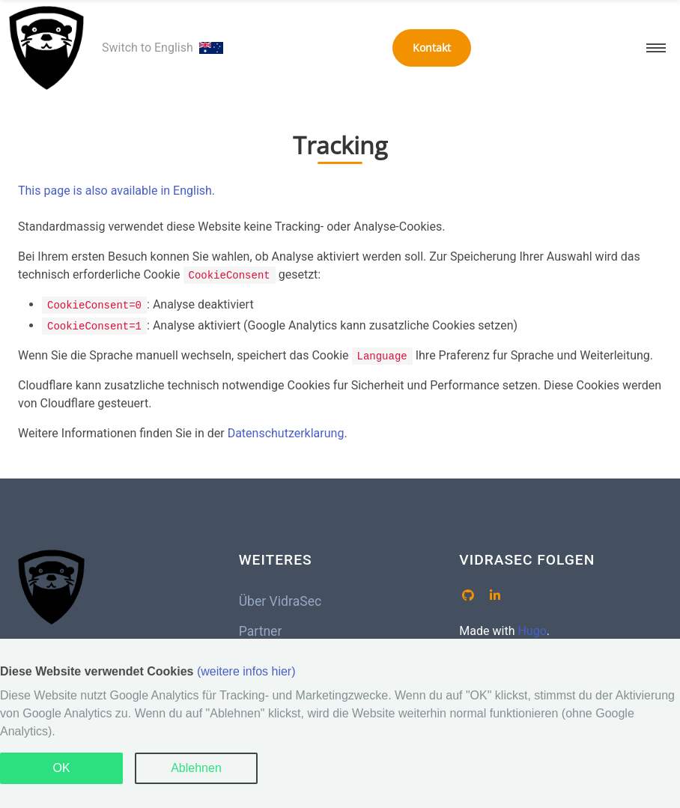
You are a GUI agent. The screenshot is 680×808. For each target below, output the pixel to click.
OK (61, 768)
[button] (656, 48)
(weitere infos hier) (246, 671)
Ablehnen (196, 768)
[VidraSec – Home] (46, 48)
